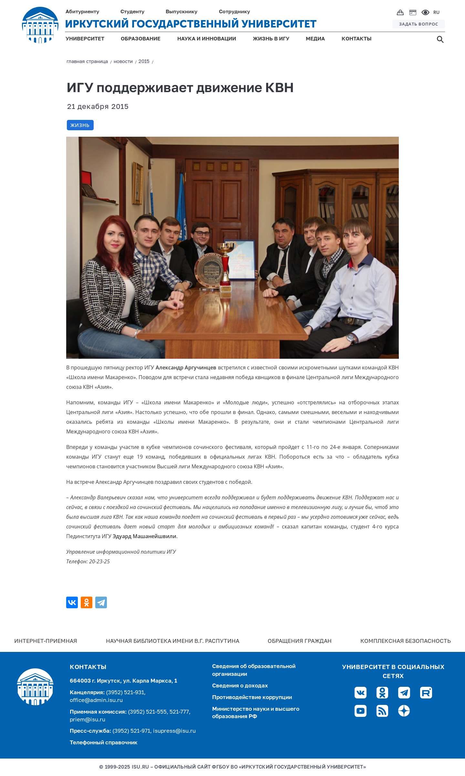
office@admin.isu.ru (96, 700)
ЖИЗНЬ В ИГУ (271, 39)
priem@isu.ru (87, 720)
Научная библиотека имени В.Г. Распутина (172, 641)
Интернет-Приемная (45, 641)
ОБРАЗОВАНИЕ (140, 39)
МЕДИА (315, 39)
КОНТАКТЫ (357, 39)
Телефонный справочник (104, 743)
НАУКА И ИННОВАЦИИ (206, 39)
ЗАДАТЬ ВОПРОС (418, 24)
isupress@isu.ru (174, 731)
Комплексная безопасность (405, 641)
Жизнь (80, 125)
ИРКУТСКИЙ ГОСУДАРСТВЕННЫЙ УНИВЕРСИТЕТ (190, 24)
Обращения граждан (300, 641)
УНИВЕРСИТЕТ (85, 39)
